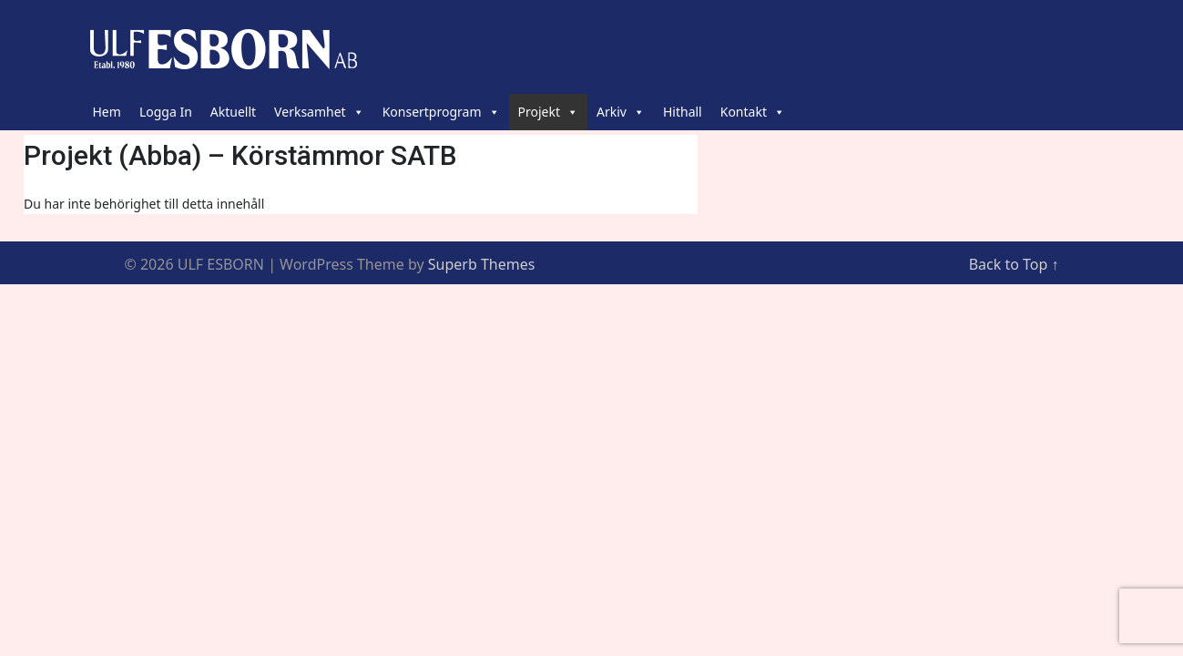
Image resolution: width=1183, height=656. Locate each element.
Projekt (548, 112)
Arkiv (621, 112)
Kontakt (752, 112)
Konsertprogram (441, 112)
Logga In (165, 111)
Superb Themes (481, 264)
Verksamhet (319, 112)
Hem (107, 111)
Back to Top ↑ (1014, 264)
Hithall (682, 111)
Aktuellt (233, 111)
